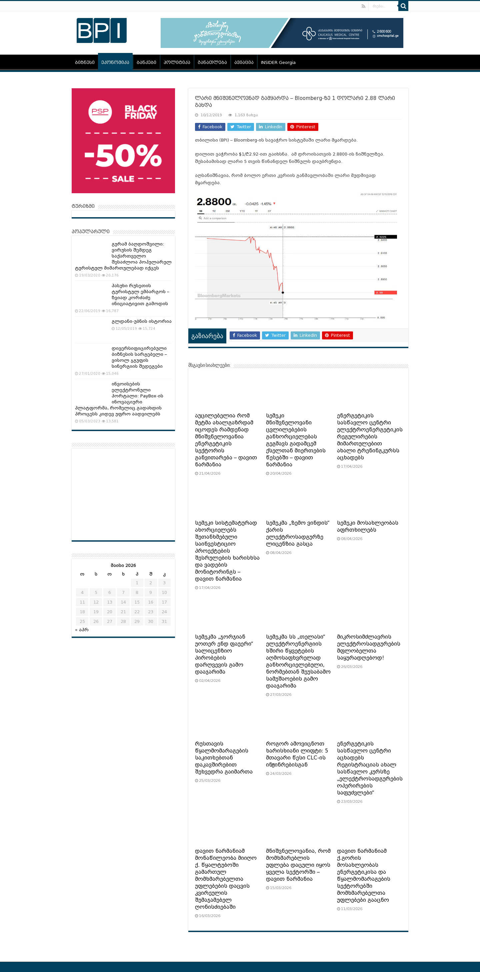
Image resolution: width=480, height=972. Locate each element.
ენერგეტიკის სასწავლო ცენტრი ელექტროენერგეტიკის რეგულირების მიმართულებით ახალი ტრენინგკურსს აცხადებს (370, 437)
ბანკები (146, 62)
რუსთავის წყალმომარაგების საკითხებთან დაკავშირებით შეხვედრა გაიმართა (224, 758)
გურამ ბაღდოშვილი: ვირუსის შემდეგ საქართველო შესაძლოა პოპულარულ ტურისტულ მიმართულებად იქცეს (123, 256)
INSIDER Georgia (278, 62)
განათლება (212, 62)
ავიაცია (244, 62)
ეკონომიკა (115, 62)
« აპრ (82, 630)
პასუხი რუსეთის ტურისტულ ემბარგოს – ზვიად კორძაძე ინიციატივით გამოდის (140, 294)
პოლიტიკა (177, 62)
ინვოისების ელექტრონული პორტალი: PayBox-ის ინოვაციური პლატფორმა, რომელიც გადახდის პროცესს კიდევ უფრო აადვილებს (119, 399)
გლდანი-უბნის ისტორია (142, 321)
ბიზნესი (85, 62)
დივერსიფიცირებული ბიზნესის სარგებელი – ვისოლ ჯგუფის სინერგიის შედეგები (139, 357)
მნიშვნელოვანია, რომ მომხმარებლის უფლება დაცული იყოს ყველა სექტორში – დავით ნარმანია (298, 865)
